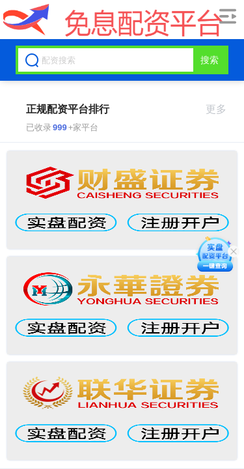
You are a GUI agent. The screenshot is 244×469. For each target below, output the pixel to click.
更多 (221, 109)
